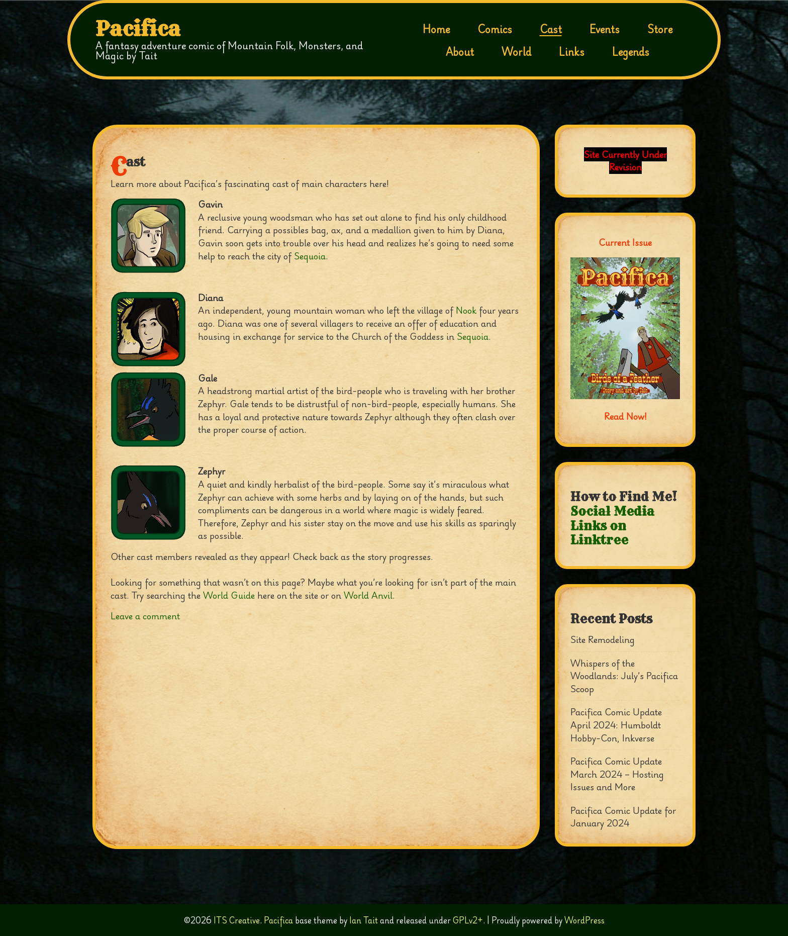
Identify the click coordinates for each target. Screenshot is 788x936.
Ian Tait (363, 920)
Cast (551, 29)
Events (604, 29)
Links (571, 52)
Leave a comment (145, 616)
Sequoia (310, 256)
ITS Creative (237, 920)
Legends (630, 52)
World (516, 52)
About (460, 52)
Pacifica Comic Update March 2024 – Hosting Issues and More (617, 774)
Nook (466, 310)
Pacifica (137, 29)
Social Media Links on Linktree (612, 526)
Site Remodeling (602, 639)
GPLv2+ (468, 920)
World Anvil (368, 595)
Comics (494, 29)
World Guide (229, 595)
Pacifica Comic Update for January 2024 (623, 816)
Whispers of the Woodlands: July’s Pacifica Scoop (624, 676)
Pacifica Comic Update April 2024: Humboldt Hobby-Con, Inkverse (616, 724)
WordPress (584, 920)
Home (436, 29)
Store (659, 29)
